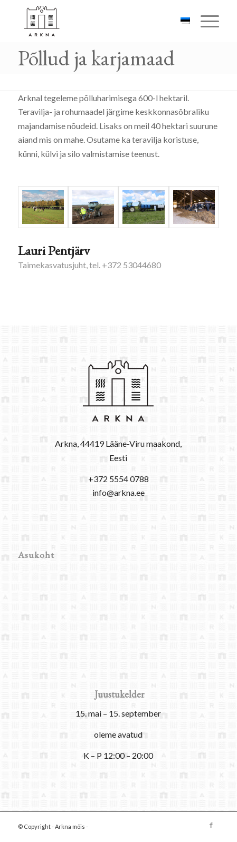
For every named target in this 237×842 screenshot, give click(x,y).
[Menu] (204, 21)
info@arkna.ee (118, 492)
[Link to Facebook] (211, 825)
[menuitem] (204, 21)
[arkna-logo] (98, 21)
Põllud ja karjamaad (96, 58)
